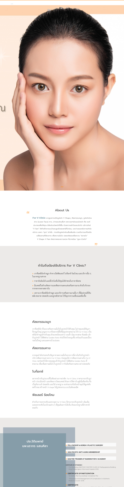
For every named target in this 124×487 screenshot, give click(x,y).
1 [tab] (62, 174)
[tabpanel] (62, 91)
